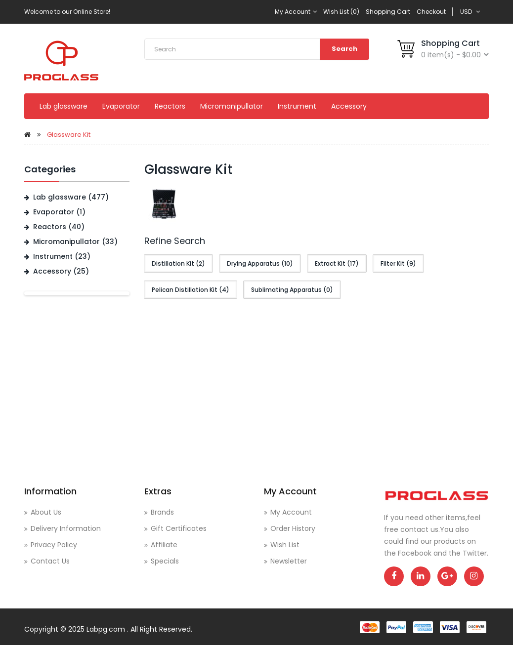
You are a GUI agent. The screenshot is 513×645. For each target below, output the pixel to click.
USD (470, 11)
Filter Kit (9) (398, 263)
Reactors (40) (59, 227)
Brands (162, 512)
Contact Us (50, 561)
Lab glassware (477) (71, 197)
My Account (296, 11)
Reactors (170, 106)
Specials (165, 561)
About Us (46, 512)
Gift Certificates (179, 528)
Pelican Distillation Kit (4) (190, 289)
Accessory (349, 106)
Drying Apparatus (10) (260, 263)
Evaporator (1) (59, 212)
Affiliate (164, 545)
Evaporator (121, 106)
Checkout (431, 11)
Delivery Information (66, 528)
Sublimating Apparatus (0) (292, 289)
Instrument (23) (61, 256)
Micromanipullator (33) (75, 241)
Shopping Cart (388, 11)
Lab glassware (63, 106)
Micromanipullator (231, 106)
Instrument (297, 106)
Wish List (284, 545)
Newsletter (288, 561)
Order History (292, 528)
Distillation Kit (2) (178, 263)
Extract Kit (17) (337, 263)
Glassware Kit (68, 134)
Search (344, 48)
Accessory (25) (61, 271)
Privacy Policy (54, 545)
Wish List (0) (341, 11)
